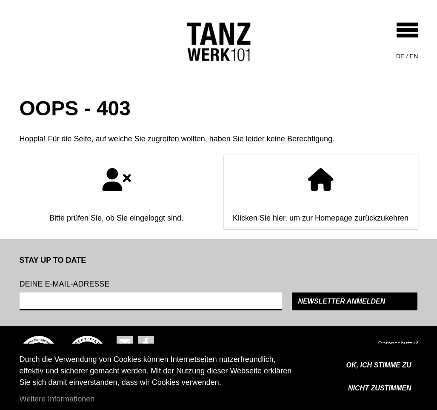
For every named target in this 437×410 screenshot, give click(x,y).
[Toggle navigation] (407, 30)
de (400, 56)
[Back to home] (219, 41)
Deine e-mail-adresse (65, 284)
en (413, 56)
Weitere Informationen (57, 399)
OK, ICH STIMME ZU (378, 365)
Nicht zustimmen (379, 388)
